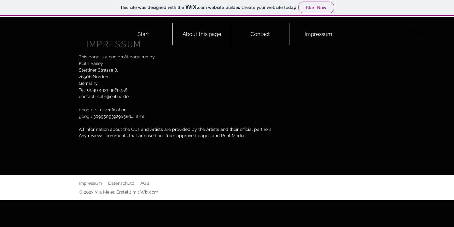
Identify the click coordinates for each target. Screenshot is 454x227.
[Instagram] (419, 32)
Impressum (90, 183)
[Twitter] (410, 32)
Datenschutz (121, 183)
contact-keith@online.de (104, 96)
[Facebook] (400, 32)
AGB (144, 183)
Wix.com (149, 192)
